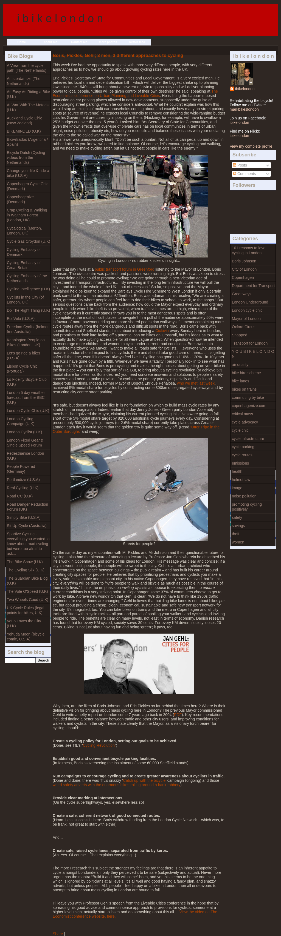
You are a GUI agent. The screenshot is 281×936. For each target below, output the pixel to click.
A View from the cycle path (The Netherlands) (26, 68)
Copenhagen (243, 277)
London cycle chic (247, 310)
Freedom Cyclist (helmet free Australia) (28, 329)
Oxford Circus (243, 327)
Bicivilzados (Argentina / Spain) (27, 142)
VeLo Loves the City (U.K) (24, 623)
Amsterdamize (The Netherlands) (23, 81)
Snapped (239, 335)
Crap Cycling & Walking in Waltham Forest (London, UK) (27, 215)
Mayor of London (246, 318)
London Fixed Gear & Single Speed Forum (25, 442)
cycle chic (240, 430)
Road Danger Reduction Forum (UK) (27, 506)
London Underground (250, 302)
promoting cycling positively (247, 506)
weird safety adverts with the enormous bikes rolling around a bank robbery (116, 785)
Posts (240, 165)
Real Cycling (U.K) (22, 488)
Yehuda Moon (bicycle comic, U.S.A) (25, 636)
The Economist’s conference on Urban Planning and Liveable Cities (135, 93)
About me (50, 42)
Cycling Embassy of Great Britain (24, 265)
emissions (240, 463)
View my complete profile (251, 146)
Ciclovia (162, 330)
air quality (240, 364)
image (237, 488)
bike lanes (240, 381)
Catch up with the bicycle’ (144, 780)
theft (235, 534)
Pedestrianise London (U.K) (25, 455)
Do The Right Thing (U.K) (28, 310)
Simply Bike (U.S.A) (24, 517)
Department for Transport (253, 286)
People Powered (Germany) (21, 469)
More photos (108, 42)
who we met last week (196, 383)
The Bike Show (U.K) (25, 562)
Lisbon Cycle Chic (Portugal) (22, 368)
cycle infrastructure (248, 438)
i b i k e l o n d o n (60, 18)
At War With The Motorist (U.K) (28, 107)
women (238, 542)
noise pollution (244, 496)
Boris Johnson (244, 261)
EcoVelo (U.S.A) (21, 318)
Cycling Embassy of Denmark (24, 252)
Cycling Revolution (99, 745)
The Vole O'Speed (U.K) (27, 591)
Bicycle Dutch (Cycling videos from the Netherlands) (26, 157)
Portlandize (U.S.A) (23, 479)
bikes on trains (244, 389)
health (237, 471)
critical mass (242, 414)
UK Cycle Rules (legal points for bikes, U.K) (25, 610)
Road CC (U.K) (20, 496)
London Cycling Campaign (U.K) (20, 421)
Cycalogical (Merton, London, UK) (24, 230)
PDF (178, 714)
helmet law (241, 479)
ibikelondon (245, 89)
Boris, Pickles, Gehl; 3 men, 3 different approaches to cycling (118, 55)
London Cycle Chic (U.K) (28, 410)
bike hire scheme (246, 373)
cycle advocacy (245, 422)
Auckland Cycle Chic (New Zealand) (24, 120)
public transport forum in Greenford (124, 269)
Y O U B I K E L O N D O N (253, 354)
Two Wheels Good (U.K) (27, 599)
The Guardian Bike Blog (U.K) (27, 580)
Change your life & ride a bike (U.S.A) (28, 173)
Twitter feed (136, 42)
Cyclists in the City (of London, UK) (25, 299)
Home (21, 42)
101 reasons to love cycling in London (248, 250)
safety (237, 517)
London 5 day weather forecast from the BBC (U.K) (26, 397)
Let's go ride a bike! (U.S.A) (23, 355)
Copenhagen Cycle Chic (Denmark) (27, 186)
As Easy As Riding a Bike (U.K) (28, 94)
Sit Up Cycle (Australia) (27, 525)
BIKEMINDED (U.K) (24, 131)
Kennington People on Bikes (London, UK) (26, 342)
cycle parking (243, 447)
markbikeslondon (244, 109)
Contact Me (79, 42)
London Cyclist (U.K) (24, 432)
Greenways (241, 294)
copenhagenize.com (249, 405)
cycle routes (242, 455)
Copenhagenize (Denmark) (20, 199)
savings (238, 525)
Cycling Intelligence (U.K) (28, 289)
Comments (244, 173)
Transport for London (250, 343)
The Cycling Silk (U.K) (25, 570)
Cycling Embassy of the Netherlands (27, 278)
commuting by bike (248, 397)
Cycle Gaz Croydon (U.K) (28, 241)
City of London (244, 269)
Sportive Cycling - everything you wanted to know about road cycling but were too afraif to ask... (28, 544)
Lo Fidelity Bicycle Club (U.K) (27, 382)
